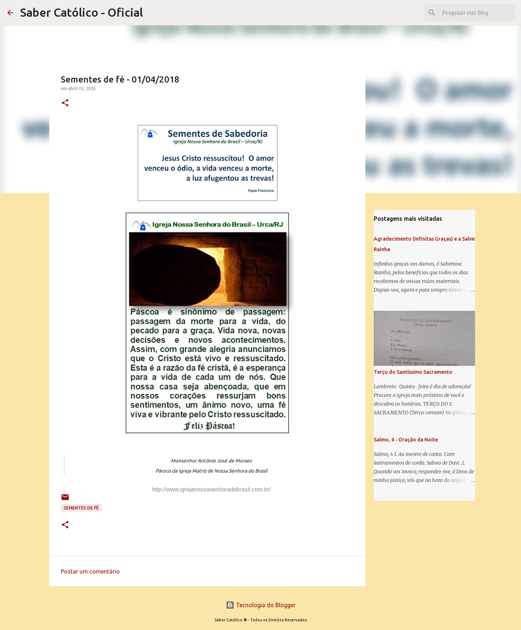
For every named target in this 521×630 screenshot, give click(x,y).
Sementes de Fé (81, 508)
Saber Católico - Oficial (81, 12)
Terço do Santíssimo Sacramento (413, 372)
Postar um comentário (90, 571)
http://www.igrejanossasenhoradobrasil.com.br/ (211, 489)
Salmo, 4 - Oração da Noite (406, 440)
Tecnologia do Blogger (261, 605)
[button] (65, 103)
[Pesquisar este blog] (477, 12)
